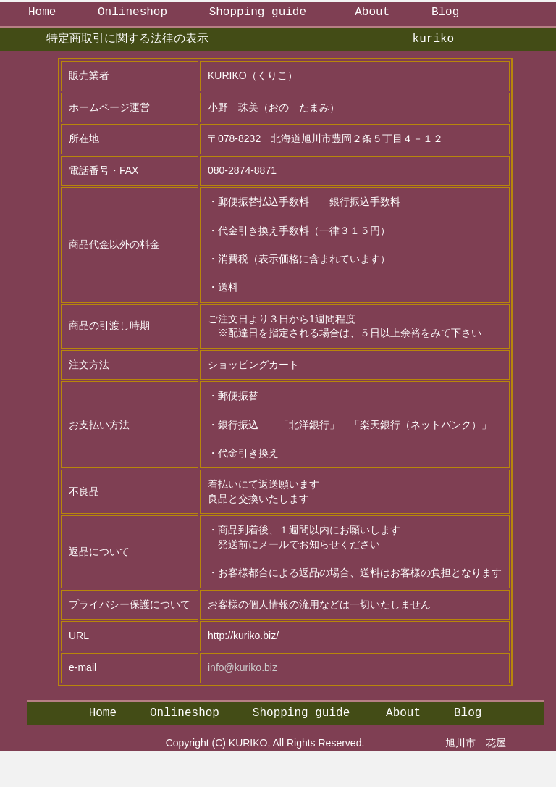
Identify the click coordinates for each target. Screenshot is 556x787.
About (372, 12)
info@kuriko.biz (242, 667)
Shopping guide (257, 12)
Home (42, 12)
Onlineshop (132, 12)
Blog (445, 12)
